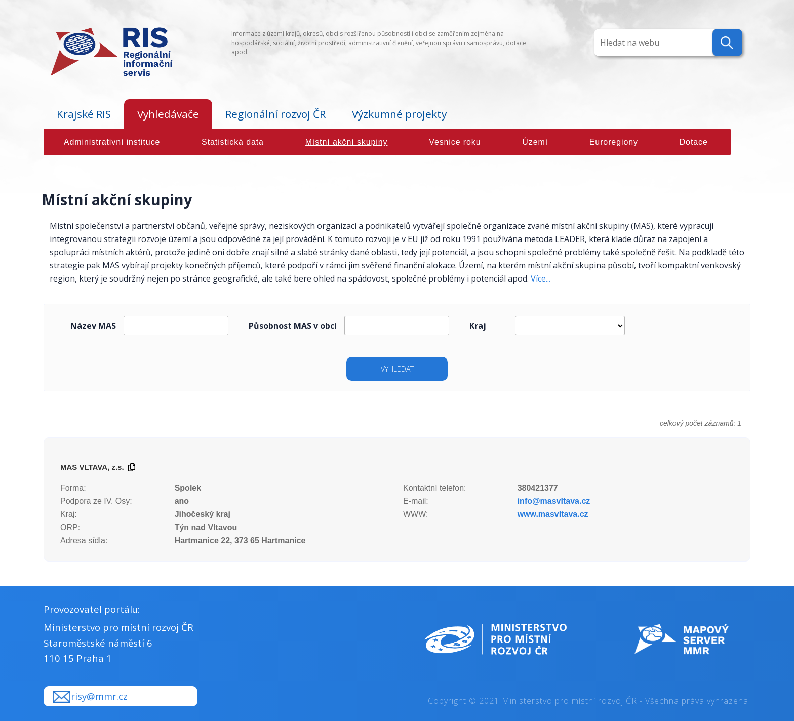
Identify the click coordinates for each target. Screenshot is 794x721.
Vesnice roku (455, 142)
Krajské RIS (84, 114)
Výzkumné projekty (399, 114)
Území (535, 142)
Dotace (694, 142)
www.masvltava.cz (553, 514)
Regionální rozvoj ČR (275, 114)
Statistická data (233, 142)
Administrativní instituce (112, 142)
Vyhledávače (168, 114)
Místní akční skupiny (346, 142)
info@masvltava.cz (554, 501)
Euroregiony (613, 142)
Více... (540, 278)
